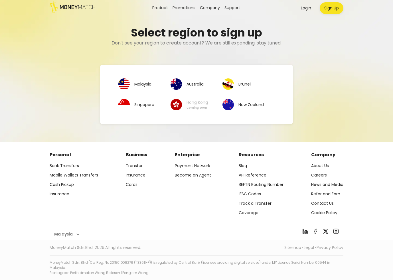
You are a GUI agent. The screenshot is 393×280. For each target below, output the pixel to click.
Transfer (134, 166)
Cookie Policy (324, 213)
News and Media (327, 184)
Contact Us (322, 203)
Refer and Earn (325, 194)
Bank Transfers (64, 166)
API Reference (252, 175)
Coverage (248, 213)
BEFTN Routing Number (261, 184)
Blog (243, 166)
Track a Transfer (255, 203)
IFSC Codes (250, 194)
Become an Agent (193, 175)
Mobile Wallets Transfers (74, 175)
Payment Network (192, 166)
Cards (131, 184)
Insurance (59, 194)
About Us (320, 166)
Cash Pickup (62, 184)
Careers (319, 175)
